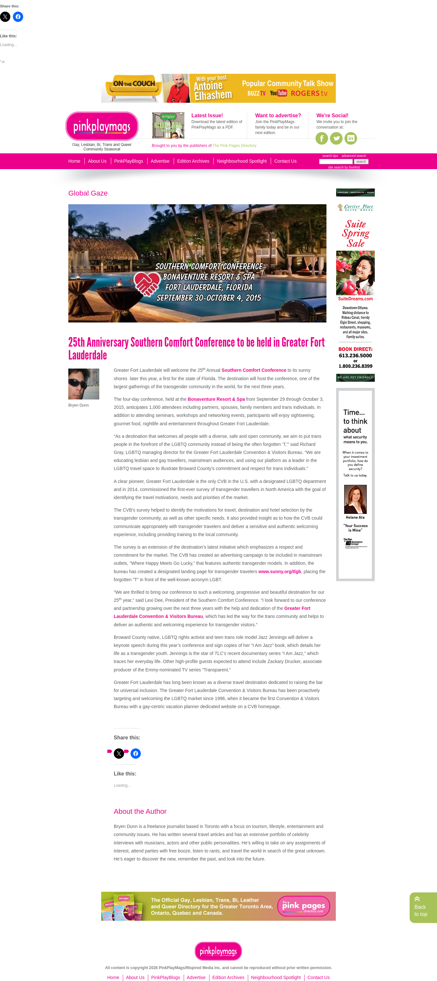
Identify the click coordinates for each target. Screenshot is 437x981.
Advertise (160, 161)
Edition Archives (193, 161)
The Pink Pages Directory (235, 145)
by (352, 167)
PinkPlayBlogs (128, 161)
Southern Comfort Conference (254, 370)
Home (74, 161)
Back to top (420, 910)
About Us (97, 161)
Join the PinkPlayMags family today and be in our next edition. (277, 127)
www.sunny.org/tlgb (279, 571)
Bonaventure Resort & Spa (216, 399)
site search (336, 167)
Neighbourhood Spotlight (242, 161)
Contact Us (285, 161)
